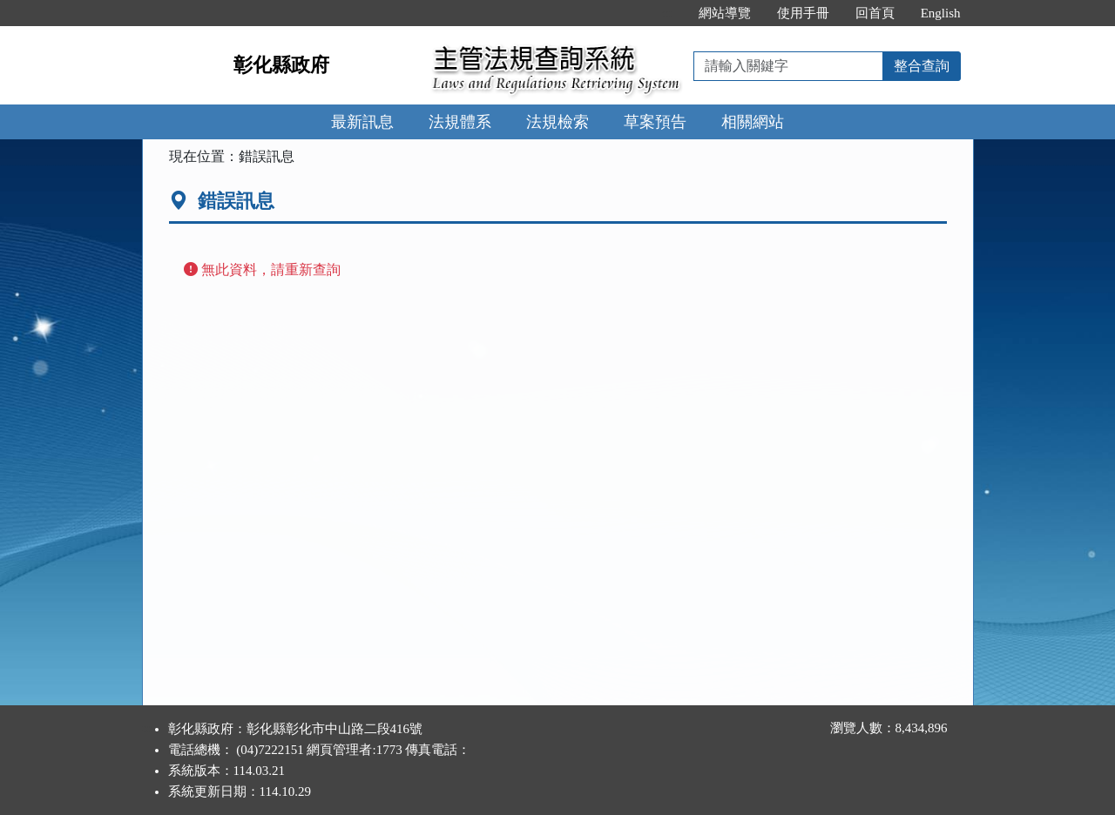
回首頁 (875, 13)
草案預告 (655, 122)
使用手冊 (803, 13)
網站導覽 (725, 13)
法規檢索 (557, 122)
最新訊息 (362, 122)
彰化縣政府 (281, 65)
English (941, 13)
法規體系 (460, 122)
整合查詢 (921, 65)
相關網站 (752, 122)
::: (666, 13)
